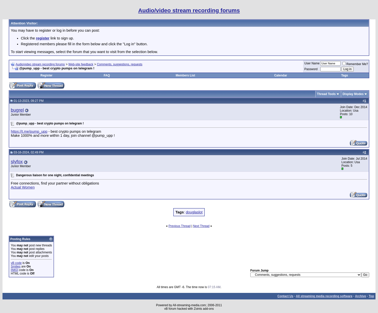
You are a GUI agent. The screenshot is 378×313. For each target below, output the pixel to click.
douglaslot (194, 212)
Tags (344, 75)
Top (371, 296)
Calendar (280, 75)
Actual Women (23, 187)
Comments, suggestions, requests (119, 64)
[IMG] (14, 270)
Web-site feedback (80, 64)
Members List (185, 75)
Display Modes (353, 94)
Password (311, 69)
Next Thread (201, 226)
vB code (16, 263)
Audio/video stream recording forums (40, 64)
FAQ (107, 75)
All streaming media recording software (324, 296)
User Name (312, 63)
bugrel (17, 110)
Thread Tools (326, 94)
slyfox (17, 161)
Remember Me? (355, 64)
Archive (360, 296)
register (42, 38)
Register (46, 75)
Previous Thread (180, 226)
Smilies (16, 266)
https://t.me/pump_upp (29, 131)
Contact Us (285, 296)
